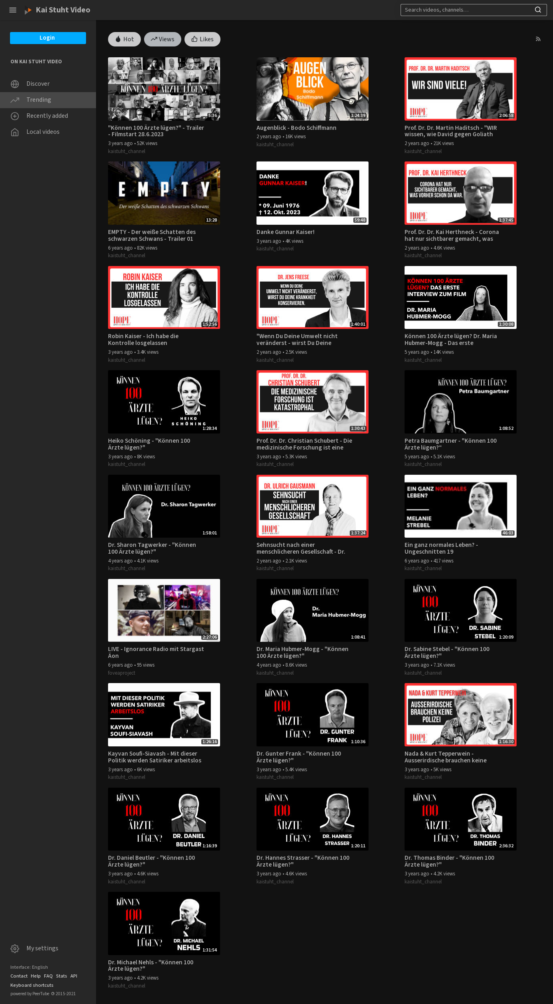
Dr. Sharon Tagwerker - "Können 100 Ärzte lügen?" (152, 548)
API (73, 976)
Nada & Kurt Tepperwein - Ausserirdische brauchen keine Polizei (446, 757)
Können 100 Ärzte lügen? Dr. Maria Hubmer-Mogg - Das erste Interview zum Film (451, 340)
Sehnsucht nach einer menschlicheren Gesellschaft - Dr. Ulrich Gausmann (300, 548)
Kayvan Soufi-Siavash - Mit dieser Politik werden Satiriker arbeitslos (154, 757)
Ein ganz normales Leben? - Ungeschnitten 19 (441, 548)
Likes (202, 39)
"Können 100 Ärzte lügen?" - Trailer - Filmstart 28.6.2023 (156, 131)
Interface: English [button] (29, 967)
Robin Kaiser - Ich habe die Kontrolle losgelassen (143, 340)
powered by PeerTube (29, 994)
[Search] (472, 10)
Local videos (35, 132)
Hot (124, 39)
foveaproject (121, 673)
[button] (13, 10)
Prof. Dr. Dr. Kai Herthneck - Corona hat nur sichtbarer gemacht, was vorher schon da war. (452, 235)
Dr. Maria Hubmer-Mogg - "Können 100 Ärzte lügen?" (302, 652)
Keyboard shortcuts (32, 985)
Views (163, 39)
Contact (19, 976)
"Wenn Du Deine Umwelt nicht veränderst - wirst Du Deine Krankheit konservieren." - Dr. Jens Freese (303, 340)
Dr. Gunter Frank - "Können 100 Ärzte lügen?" (298, 757)
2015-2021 (63, 994)
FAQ (48, 976)
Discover (30, 84)
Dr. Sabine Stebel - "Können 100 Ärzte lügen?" (447, 652)
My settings (34, 948)
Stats (61, 976)
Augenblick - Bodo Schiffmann (296, 128)
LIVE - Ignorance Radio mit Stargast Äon (156, 652)
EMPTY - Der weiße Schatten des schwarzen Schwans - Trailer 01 (152, 235)
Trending (30, 100)
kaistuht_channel (126, 151)
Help (36, 976)
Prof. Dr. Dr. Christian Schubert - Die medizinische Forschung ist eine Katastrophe (304, 444)
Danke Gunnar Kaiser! (285, 232)
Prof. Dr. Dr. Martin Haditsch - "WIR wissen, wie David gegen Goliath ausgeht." (451, 131)
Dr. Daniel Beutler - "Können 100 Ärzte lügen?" (151, 861)
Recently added (39, 116)
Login (47, 38)
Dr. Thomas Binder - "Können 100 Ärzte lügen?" (449, 861)
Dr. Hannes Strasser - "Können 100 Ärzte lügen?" (302, 861)
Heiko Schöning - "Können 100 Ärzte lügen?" (149, 444)
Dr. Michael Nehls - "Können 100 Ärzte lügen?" (150, 966)
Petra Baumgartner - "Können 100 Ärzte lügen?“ (451, 444)
